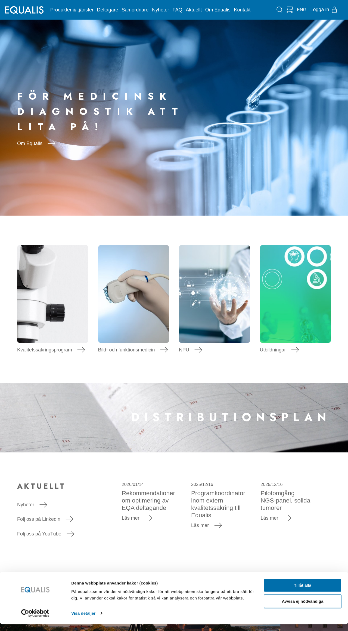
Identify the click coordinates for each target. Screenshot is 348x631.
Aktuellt (194, 10)
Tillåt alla (302, 592)
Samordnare (135, 10)
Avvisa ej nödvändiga (303, 608)
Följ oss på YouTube (45, 534)
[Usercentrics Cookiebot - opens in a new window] (35, 620)
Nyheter (160, 10)
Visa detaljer (83, 620)
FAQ (177, 10)
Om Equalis (218, 10)
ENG (301, 9)
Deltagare (107, 10)
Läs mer (137, 518)
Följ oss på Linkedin (45, 519)
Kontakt (242, 10)
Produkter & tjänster (72, 10)
